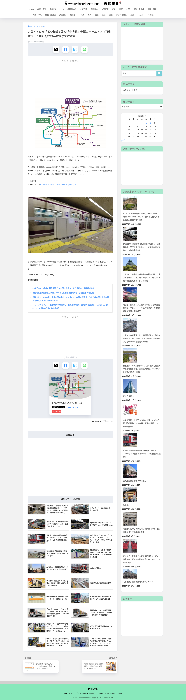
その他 (150, 15)
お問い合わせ (110, 693)
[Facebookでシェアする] (65, 49)
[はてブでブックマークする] (75, 49)
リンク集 (99, 693)
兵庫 (121, 9)
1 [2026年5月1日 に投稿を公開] (146, 123)
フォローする (57, 407)
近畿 (114, 9)
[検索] (159, 73)
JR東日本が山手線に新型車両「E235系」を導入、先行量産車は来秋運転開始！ (64, 288)
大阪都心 (94, 9)
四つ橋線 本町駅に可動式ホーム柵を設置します (59, 184)
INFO (32, 9)
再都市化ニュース (57, 9)
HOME (93, 688)
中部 (128, 9)
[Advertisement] (70, 79)
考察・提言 (41, 9)
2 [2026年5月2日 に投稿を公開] (150, 123)
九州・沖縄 (37, 15)
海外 (89, 15)
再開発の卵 (71, 9)
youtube (141, 15)
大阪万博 (83, 9)
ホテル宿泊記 (121, 15)
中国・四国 (152, 9)
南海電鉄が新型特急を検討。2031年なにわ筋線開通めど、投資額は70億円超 (63, 293)
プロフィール (68, 693)
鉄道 (96, 15)
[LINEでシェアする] (84, 49)
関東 (82, 15)
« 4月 (123, 140)
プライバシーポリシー (85, 693)
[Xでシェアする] (56, 49)
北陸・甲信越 (138, 9)
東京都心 (62, 15)
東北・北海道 (50, 15)
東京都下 (73, 15)
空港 (104, 15)
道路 (111, 15)
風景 (132, 15)
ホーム (120, 693)
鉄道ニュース (108, 421)
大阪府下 (104, 9)
